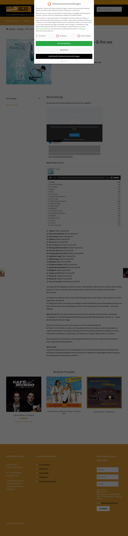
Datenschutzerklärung (43, 28)
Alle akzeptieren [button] (64, 43)
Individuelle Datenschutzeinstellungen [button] (64, 56)
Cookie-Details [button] (64, 60)
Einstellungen (81, 28)
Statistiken (61, 35)
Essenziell (40, 35)
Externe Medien (84, 35)
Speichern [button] (64, 49)
